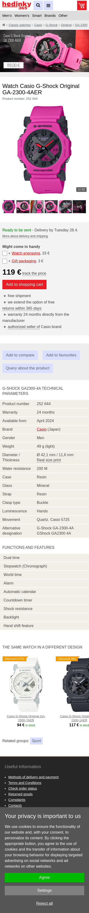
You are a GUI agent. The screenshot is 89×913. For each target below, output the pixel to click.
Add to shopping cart (24, 284)
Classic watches (20, 25)
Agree (44, 877)
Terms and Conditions (24, 783)
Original (66, 25)
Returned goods (20, 794)
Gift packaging (24, 261)
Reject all (44, 903)
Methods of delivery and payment (33, 777)
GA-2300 (81, 25)
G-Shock (52, 25)
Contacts (15, 805)
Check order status (22, 788)
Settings (44, 890)
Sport (36, 741)
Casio (38, 25)
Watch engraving (26, 253)
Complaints (16, 800)
